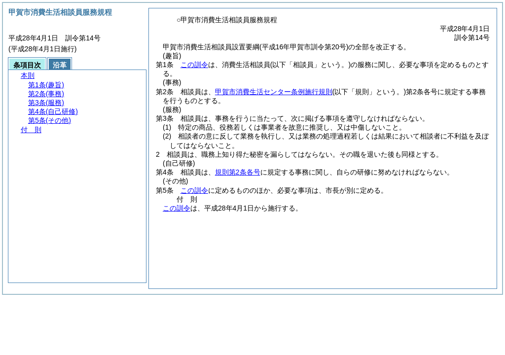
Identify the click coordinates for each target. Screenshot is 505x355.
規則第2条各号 (237, 172)
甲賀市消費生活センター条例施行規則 (273, 92)
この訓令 (194, 65)
